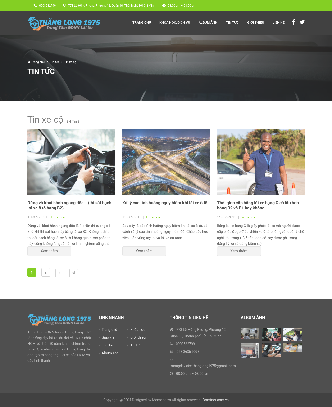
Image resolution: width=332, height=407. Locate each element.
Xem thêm (49, 251)
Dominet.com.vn (216, 400)
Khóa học (137, 329)
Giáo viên (109, 337)
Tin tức (232, 22)
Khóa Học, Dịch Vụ (174, 22)
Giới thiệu (255, 22)
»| (73, 273)
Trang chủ (141, 22)
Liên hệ (279, 22)
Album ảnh (110, 353)
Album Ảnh (208, 22)
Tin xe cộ (70, 62)
